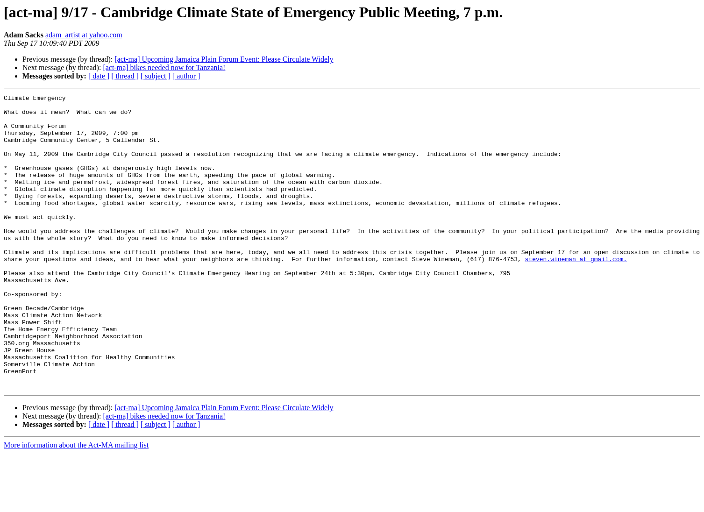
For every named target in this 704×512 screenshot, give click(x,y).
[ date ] (98, 76)
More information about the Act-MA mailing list (76, 504)
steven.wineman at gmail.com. (575, 292)
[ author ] (186, 76)
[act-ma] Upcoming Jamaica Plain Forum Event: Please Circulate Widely (223, 59)
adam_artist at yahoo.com (83, 35)
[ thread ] (125, 76)
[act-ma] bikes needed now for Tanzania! (164, 67)
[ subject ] (156, 76)
